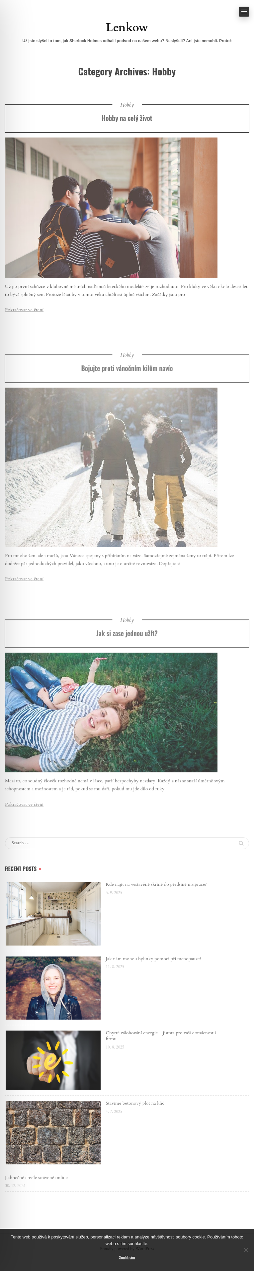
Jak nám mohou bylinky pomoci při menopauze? (154, 958)
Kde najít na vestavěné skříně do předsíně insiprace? (156, 884)
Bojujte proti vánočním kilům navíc (127, 386)
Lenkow (127, 28)
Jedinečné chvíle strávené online (36, 1177)
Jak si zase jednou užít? (127, 651)
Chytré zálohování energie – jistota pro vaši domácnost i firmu (161, 1036)
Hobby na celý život (127, 119)
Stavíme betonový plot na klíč (135, 1103)
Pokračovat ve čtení (24, 311)
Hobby (127, 105)
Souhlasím (127, 1257)
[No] (245, 1249)
